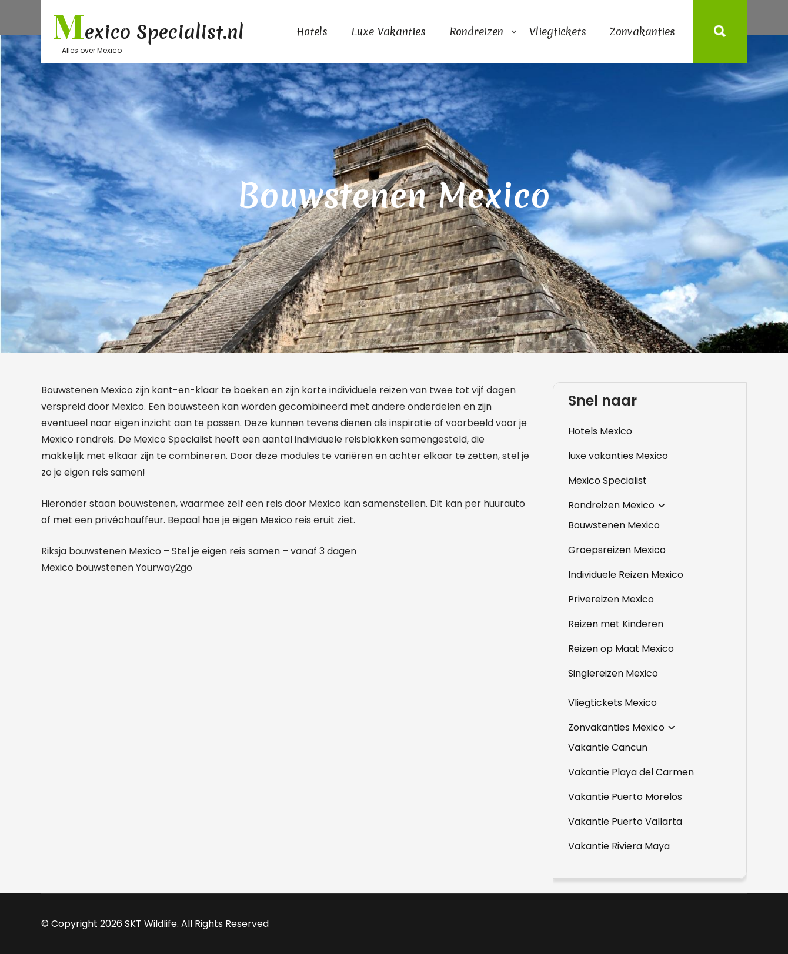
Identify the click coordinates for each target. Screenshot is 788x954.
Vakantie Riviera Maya (619, 846)
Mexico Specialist (607, 480)
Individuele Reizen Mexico (625, 574)
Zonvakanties (642, 31)
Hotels (312, 31)
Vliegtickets (557, 31)
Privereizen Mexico (611, 599)
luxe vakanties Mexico (618, 456)
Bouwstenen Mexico (614, 525)
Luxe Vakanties (388, 31)
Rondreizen (476, 31)
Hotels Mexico (600, 431)
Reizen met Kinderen (615, 624)
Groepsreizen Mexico (617, 550)
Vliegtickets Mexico (612, 702)
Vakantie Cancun (607, 747)
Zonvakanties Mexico (616, 727)
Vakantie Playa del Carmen (631, 772)
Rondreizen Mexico (611, 505)
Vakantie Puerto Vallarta (625, 821)
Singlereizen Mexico (613, 673)
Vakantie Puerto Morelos (625, 797)
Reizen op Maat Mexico (621, 648)
